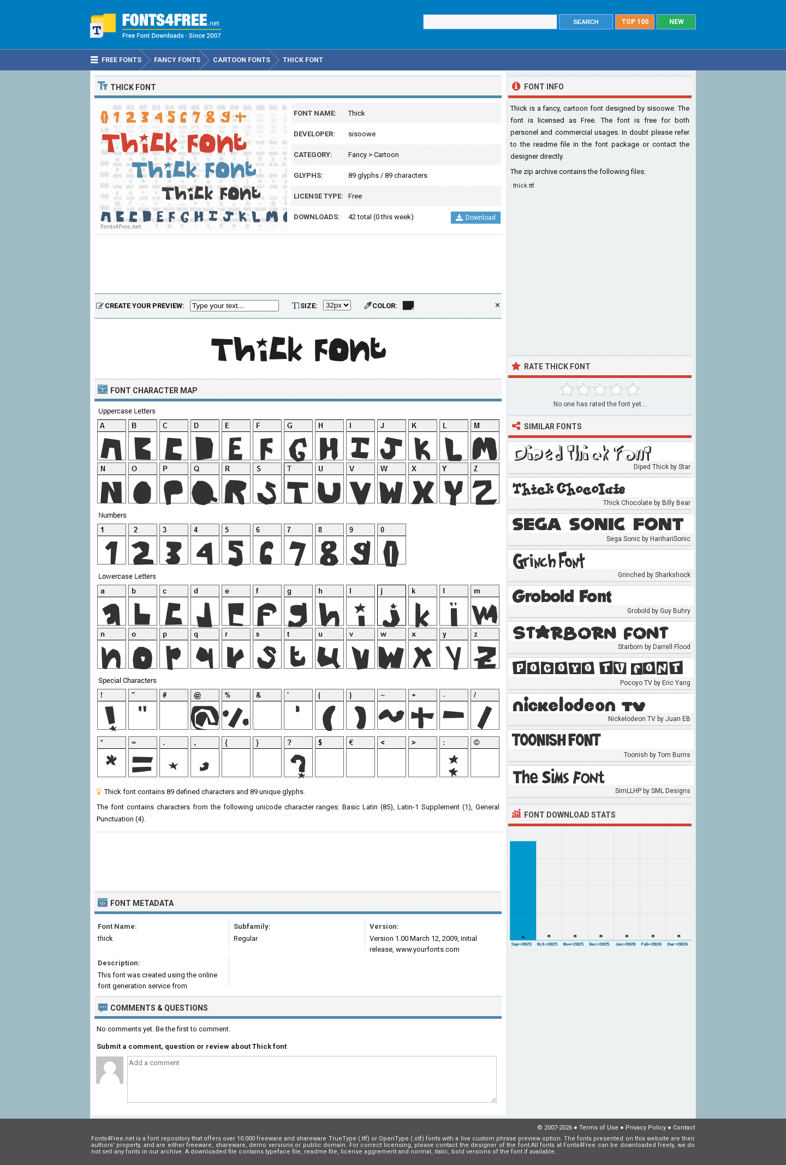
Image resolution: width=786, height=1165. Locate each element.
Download (476, 217)
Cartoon (386, 155)
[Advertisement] (298, 264)
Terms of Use (598, 1127)
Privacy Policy (646, 1127)
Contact (684, 1127)
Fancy (357, 155)
